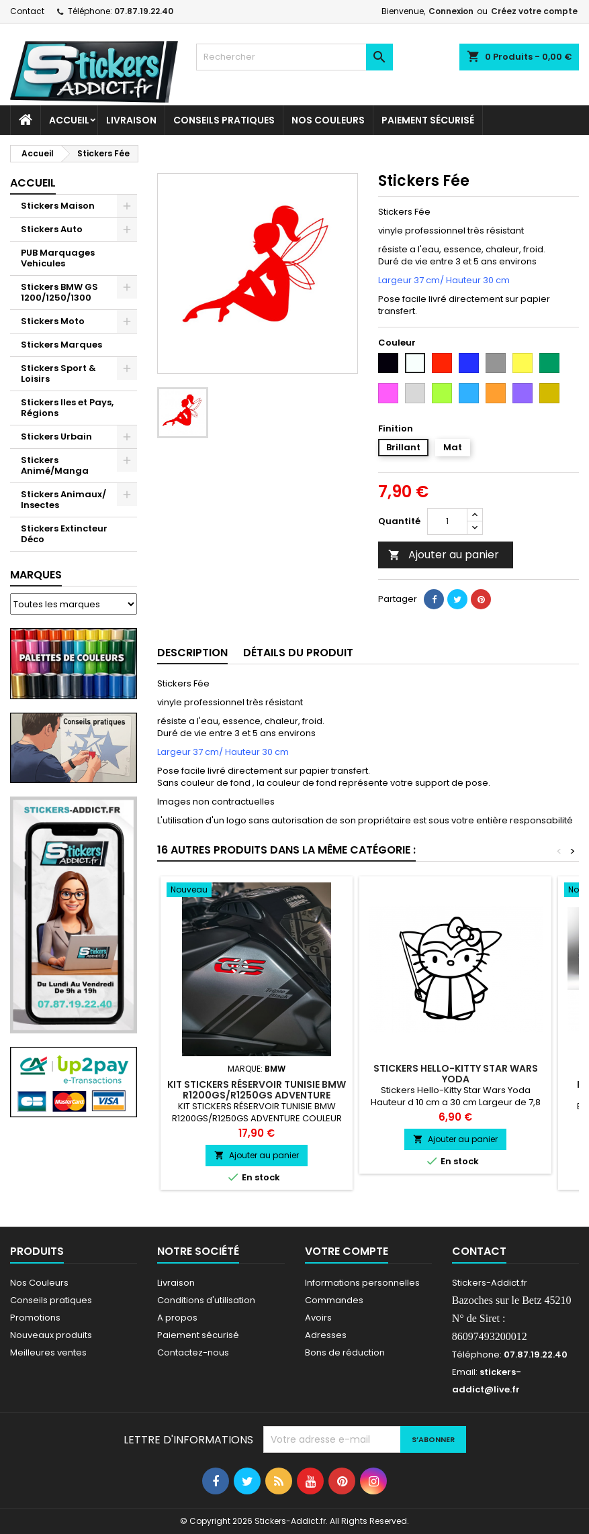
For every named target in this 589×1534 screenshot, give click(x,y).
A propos (177, 1317)
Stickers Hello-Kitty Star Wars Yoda (455, 1074)
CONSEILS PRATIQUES (224, 120)
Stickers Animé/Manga (55, 465)
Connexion (450, 11)
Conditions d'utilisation (206, 1300)
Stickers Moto (53, 321)
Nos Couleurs (328, 120)
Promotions (35, 1317)
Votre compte (346, 1251)
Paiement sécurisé (427, 120)
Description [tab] (192, 652)
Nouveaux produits (51, 1335)
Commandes (334, 1300)
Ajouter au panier (443, 554)
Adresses (326, 1335)
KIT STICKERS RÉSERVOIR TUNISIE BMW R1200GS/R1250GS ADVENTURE (256, 1090)
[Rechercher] (294, 57)
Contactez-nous (193, 1352)
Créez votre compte (534, 11)
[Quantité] (447, 521)
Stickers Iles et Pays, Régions (67, 407)
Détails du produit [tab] (298, 652)
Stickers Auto (52, 229)
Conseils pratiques (51, 1300)
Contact (27, 11)
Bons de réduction (345, 1352)
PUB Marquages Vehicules (58, 258)
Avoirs (318, 1317)
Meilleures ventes (48, 1352)
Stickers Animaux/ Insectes (63, 499)
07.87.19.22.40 (143, 11)
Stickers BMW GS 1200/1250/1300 (59, 292)
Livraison (131, 120)
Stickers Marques (61, 344)
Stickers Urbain (56, 436)
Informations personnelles (362, 1282)
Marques (36, 574)
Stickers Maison (58, 205)
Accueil (69, 120)
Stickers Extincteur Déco (64, 534)
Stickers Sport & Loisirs (58, 373)
